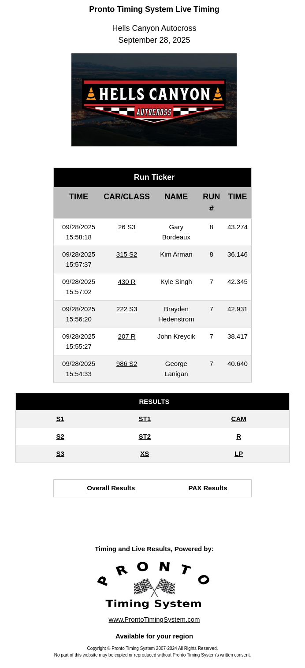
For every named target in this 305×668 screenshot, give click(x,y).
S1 (60, 418)
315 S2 (127, 254)
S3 (60, 453)
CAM (238, 418)
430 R (127, 281)
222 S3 (127, 309)
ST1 (145, 418)
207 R (127, 336)
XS (144, 453)
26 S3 (126, 227)
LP (238, 453)
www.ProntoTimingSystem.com (154, 619)
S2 (60, 436)
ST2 (145, 436)
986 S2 (127, 363)
